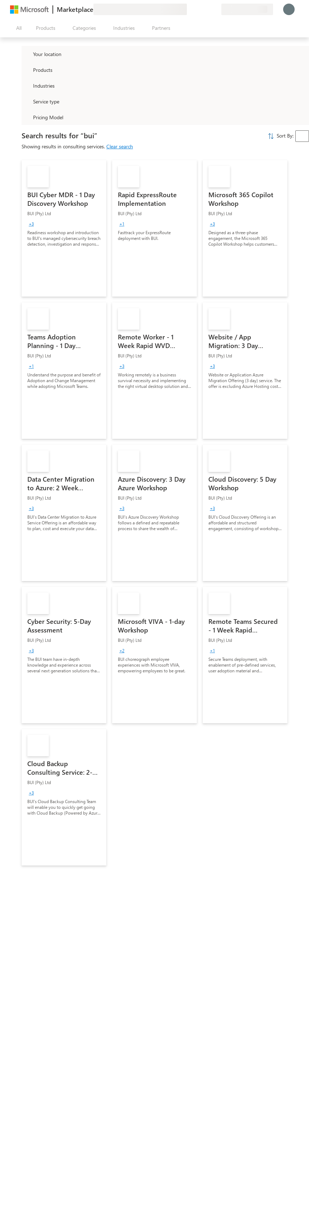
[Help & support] (198, 9)
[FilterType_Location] (26, 53)
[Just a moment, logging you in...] (289, 9)
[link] (64, 228)
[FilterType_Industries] (26, 85)
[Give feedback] (190, 9)
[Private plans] (215, 9)
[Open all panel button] (17, 28)
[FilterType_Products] (26, 69)
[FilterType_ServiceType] (26, 101)
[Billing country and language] (247, 9)
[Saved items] (207, 9)
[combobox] (302, 136)
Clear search (119, 146)
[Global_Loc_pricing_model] (26, 117)
